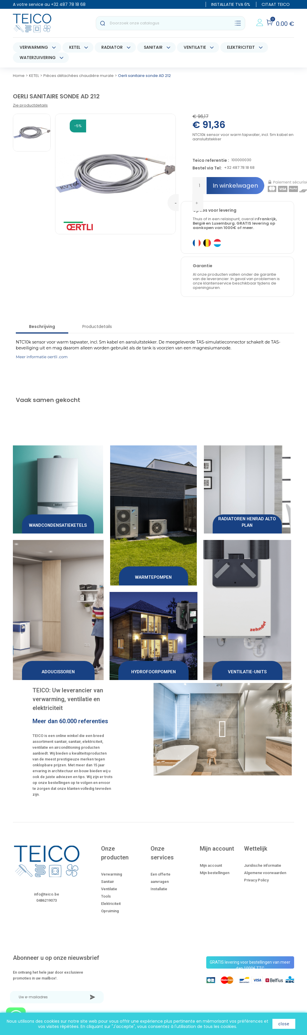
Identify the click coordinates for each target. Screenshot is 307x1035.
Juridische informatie (262, 865)
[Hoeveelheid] (199, 185)
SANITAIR (153, 47)
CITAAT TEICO (276, 4)
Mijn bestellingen (214, 873)
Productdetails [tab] (97, 326)
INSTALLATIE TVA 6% (230, 4)
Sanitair (107, 881)
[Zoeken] (170, 23)
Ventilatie (109, 889)
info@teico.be (46, 894)
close (283, 1023)
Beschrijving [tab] (42, 326)
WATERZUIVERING (38, 57)
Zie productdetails (30, 105)
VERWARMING (34, 47)
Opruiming (110, 911)
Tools (106, 896)
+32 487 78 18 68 (68, 4)
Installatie (159, 889)
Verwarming (111, 874)
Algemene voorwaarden (265, 873)
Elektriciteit (111, 903)
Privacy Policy (256, 880)
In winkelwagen (235, 185)
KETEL (74, 47)
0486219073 (46, 900)
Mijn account (211, 865)
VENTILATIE (195, 47)
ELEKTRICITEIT (241, 47)
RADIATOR (112, 47)
